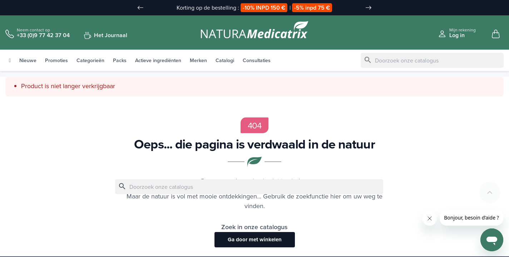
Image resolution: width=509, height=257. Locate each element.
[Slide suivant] (368, 7)
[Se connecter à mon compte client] (456, 33)
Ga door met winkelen (255, 240)
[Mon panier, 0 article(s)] (496, 34)
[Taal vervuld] (491, 8)
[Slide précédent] (140, 7)
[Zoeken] (432, 60)
